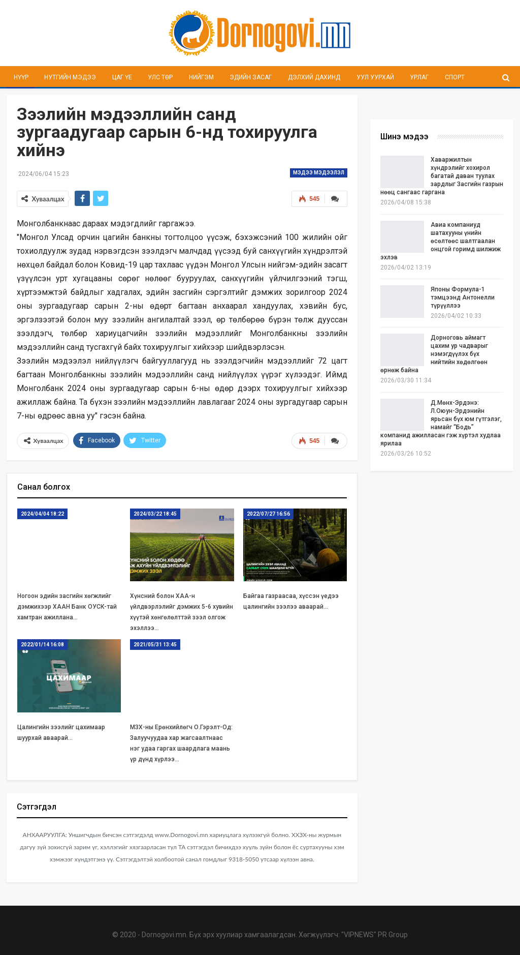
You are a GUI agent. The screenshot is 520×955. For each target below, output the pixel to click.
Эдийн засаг (251, 77)
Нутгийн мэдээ (70, 77)
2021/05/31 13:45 (155, 644)
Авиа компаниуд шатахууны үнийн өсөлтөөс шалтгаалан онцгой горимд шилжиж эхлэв (440, 241)
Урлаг (419, 77)
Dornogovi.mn (164, 935)
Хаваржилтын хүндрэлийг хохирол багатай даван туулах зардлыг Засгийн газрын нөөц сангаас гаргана (441, 176)
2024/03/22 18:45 (155, 514)
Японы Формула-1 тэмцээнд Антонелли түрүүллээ (463, 297)
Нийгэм (201, 77)
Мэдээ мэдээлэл (318, 172)
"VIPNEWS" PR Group (374, 935)
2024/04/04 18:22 (42, 514)
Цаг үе (122, 77)
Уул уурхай (375, 77)
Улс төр (160, 77)
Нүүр (21, 77)
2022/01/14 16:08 (42, 644)
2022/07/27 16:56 (268, 514)
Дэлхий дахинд (314, 77)
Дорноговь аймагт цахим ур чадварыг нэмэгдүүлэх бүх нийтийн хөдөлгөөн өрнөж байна (434, 354)
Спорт (455, 77)
